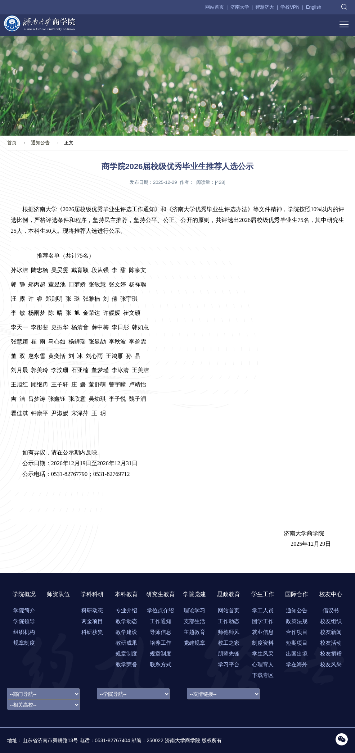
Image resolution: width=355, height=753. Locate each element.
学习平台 (228, 664)
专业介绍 (126, 610)
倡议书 (331, 610)
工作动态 (228, 621)
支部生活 (194, 621)
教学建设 (126, 632)
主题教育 (194, 632)
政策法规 (296, 621)
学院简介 (24, 610)
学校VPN (290, 7)
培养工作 (160, 643)
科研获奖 (92, 632)
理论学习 (194, 610)
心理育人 (263, 664)
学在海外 (296, 664)
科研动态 (92, 610)
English (314, 7)
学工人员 (263, 610)
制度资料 (263, 643)
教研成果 (126, 643)
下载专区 (263, 675)
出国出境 (296, 653)
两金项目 (92, 621)
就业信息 (263, 632)
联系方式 (160, 664)
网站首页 (214, 7)
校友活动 (331, 643)
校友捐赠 (331, 653)
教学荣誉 (126, 664)
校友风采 (331, 664)
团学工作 (263, 621)
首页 (12, 142)
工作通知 (160, 621)
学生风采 (263, 653)
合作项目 (296, 632)
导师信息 (160, 632)
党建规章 (194, 643)
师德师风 (228, 632)
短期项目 (296, 643)
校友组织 (331, 621)
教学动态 (126, 621)
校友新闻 (331, 632)
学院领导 (24, 621)
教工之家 (228, 643)
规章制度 (24, 643)
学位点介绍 (160, 610)
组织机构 (24, 632)
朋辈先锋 (228, 653)
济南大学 (239, 7)
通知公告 (40, 142)
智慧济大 (264, 7)
